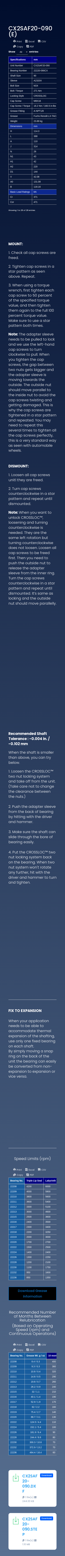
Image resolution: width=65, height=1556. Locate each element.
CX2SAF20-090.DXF (29, 1483)
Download (47, 1475)
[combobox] (22, 52)
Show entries (23, 52)
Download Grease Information (32, 1293)
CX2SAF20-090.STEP (29, 1526)
